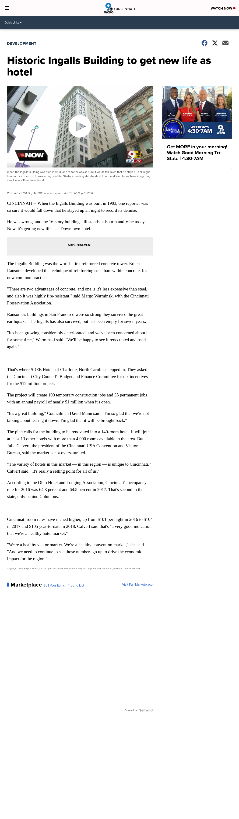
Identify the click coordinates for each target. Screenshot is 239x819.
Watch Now (223, 8)
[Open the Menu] (7, 8)
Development (21, 43)
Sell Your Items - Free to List (64, 585)
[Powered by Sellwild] (146, 710)
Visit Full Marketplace (137, 584)
